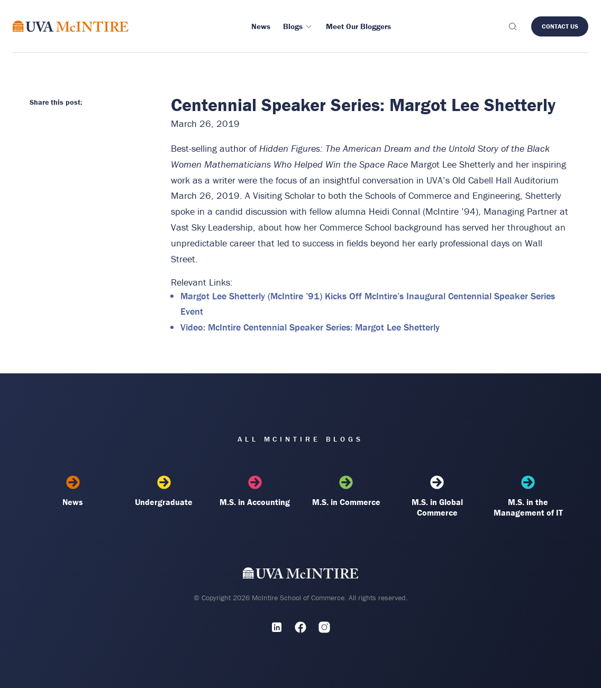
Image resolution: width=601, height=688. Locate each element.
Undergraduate (164, 491)
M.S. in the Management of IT (528, 496)
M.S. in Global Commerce (437, 496)
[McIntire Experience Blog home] (71, 26)
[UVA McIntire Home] (301, 575)
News (73, 491)
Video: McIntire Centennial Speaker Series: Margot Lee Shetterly (310, 327)
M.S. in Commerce (346, 491)
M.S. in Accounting (255, 491)
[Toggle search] (512, 26)
